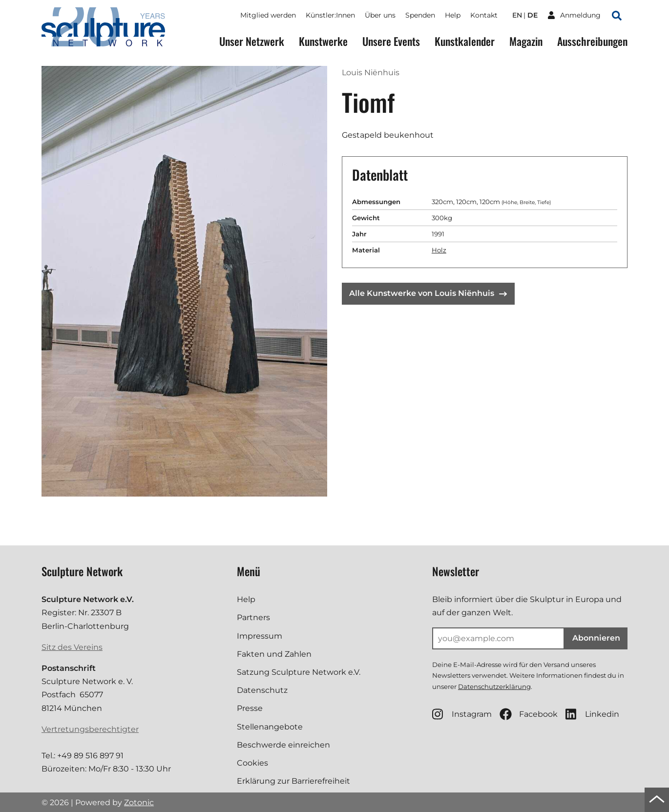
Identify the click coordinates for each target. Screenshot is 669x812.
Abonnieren (596, 638)
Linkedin (592, 714)
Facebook (529, 714)
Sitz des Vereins (72, 647)
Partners (253, 617)
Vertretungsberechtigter (90, 729)
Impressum (259, 636)
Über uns (380, 15)
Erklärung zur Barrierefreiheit (293, 781)
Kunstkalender (465, 41)
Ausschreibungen (592, 41)
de (532, 15)
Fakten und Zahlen (274, 654)
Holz (439, 250)
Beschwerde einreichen (283, 745)
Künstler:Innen (330, 15)
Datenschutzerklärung (494, 686)
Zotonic (139, 802)
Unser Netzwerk (251, 41)
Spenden (420, 15)
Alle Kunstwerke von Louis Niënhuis (428, 293)
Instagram (462, 714)
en (517, 15)
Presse (250, 708)
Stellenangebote (270, 726)
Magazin (526, 41)
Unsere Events (391, 41)
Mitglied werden (268, 15)
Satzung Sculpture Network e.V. (298, 672)
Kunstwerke (323, 41)
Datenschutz (262, 690)
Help (452, 15)
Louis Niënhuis (370, 72)
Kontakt (484, 15)
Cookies (252, 763)
